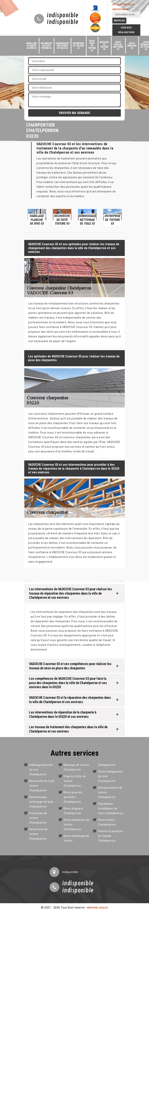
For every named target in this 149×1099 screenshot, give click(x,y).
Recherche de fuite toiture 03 (46, 45)
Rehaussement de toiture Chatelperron (110, 792)
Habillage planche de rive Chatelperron (41, 769)
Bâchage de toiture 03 (104, 46)
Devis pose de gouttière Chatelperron (73, 797)
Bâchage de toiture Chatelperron (76, 767)
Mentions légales (97, 907)
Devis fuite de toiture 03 (92, 46)
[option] (36, 217)
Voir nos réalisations (126, 30)
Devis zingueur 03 (131, 45)
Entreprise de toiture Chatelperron (38, 818)
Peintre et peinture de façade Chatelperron (110, 836)
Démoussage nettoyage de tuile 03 (62, 45)
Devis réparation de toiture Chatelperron (77, 824)
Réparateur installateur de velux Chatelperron (110, 808)
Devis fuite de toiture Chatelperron (38, 834)
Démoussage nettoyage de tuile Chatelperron (41, 802)
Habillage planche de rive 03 (31, 45)
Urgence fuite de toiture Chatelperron (75, 781)
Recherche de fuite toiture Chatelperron (42, 785)
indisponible (62, 15)
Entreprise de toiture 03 (78, 45)
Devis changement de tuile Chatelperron (110, 776)
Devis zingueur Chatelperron (73, 811)
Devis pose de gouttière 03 (118, 46)
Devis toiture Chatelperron (106, 822)
